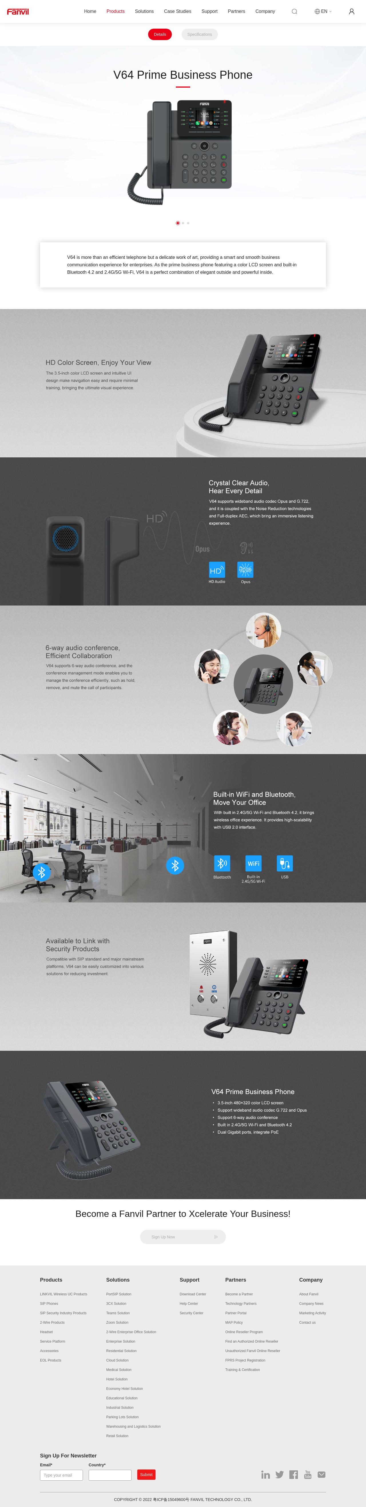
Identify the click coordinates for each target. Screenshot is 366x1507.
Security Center (192, 1313)
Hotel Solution (117, 1379)
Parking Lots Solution (122, 1417)
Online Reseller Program (244, 1332)
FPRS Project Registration (245, 1360)
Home (90, 11)
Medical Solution (119, 1370)
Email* (46, 1465)
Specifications (199, 34)
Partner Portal (235, 1313)
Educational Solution (122, 1398)
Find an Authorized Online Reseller (251, 1341)
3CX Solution (116, 1304)
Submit (146, 1474)
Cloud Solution (117, 1360)
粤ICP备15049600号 (171, 1499)
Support (210, 11)
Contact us (307, 1323)
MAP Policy (234, 1323)
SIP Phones (49, 1304)
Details (160, 34)
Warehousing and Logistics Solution (133, 1427)
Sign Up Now (163, 1237)
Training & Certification (242, 1370)
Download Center (193, 1294)
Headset (46, 1332)
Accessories (49, 1351)
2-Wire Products (52, 1323)
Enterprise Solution (120, 1341)
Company (265, 11)
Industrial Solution (120, 1408)
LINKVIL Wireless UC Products (63, 1294)
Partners (236, 11)
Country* (97, 1465)
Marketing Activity (312, 1313)
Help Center (189, 1304)
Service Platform (52, 1341)
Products (116, 11)
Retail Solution (117, 1436)
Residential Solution (121, 1351)
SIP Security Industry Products (63, 1313)
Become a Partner (239, 1294)
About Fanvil (309, 1294)
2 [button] (183, 223)
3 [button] (188, 223)
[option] (183, 153)
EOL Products (50, 1360)
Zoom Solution (117, 1323)
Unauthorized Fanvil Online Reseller (252, 1351)
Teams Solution (118, 1313)
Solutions (144, 11)
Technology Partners (240, 1304)
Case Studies (177, 11)
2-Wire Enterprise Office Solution (131, 1332)
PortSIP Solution (119, 1294)
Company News (311, 1304)
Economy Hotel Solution (124, 1389)
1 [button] (178, 223)
